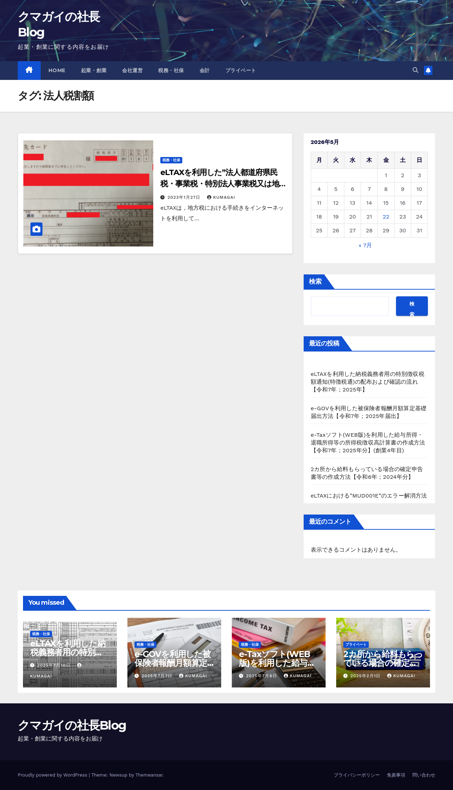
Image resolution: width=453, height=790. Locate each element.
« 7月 (365, 245)
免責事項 (396, 775)
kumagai (221, 197)
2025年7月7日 (158, 675)
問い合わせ (423, 775)
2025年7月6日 (262, 675)
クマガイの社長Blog (72, 725)
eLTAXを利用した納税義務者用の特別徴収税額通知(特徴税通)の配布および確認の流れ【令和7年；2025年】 (367, 382)
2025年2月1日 (366, 675)
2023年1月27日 (184, 197)
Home (56, 70)
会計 (205, 70)
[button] (415, 70)
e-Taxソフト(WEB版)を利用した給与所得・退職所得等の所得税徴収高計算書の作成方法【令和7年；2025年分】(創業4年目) (368, 442)
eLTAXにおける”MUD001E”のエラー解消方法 (369, 495)
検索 (315, 281)
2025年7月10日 (54, 665)
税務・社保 (171, 70)
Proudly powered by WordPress (53, 775)
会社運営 (132, 70)
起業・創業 (94, 70)
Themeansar (149, 775)
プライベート (240, 70)
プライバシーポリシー (357, 775)
